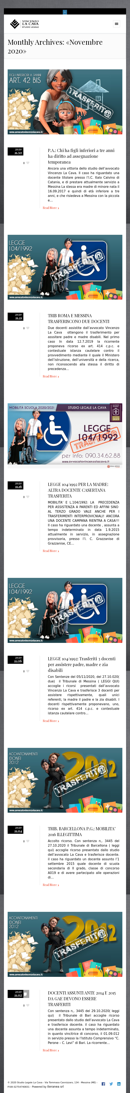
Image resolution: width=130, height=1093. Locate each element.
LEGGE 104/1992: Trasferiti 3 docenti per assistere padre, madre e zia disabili (82, 664)
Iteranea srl (55, 1086)
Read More (50, 208)
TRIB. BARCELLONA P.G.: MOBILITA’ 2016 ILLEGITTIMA (82, 831)
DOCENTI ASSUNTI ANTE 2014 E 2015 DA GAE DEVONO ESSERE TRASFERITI (82, 998)
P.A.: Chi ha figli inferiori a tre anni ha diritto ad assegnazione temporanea (81, 156)
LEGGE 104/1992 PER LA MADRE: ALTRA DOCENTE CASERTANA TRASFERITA (78, 490)
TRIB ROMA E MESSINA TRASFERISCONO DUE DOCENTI (78, 318)
